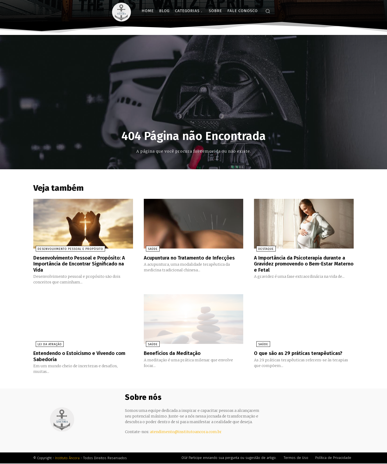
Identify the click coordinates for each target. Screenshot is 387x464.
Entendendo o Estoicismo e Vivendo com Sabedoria (77, 357)
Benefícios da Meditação (174, 354)
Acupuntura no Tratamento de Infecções (193, 259)
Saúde (151, 250)
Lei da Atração (47, 345)
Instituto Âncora (67, 458)
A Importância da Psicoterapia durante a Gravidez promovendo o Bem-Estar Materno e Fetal (303, 265)
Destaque (263, 250)
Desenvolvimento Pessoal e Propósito (68, 250)
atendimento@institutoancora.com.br (186, 432)
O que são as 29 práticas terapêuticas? (301, 354)
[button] (267, 11)
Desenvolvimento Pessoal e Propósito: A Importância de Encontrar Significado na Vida (83, 265)
